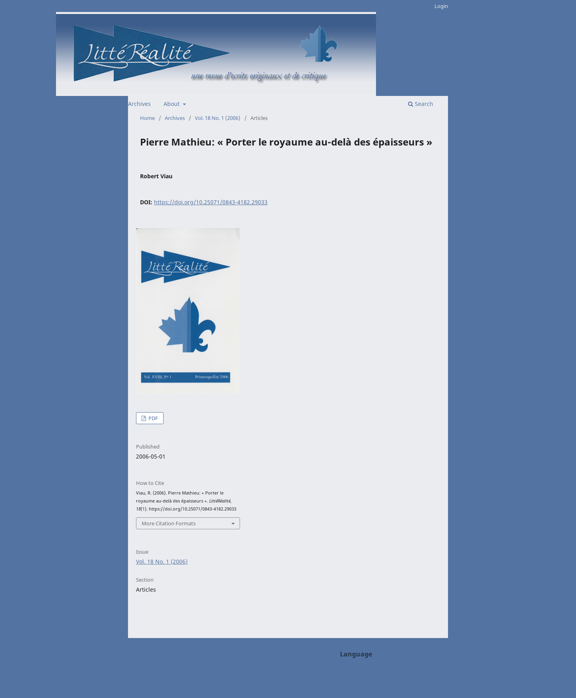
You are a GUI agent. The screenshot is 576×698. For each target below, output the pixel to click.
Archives (139, 104)
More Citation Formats (169, 523)
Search (420, 104)
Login (441, 6)
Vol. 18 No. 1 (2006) (217, 118)
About (172, 104)
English (350, 668)
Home (147, 118)
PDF (152, 418)
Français (351, 680)
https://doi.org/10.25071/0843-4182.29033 (211, 202)
